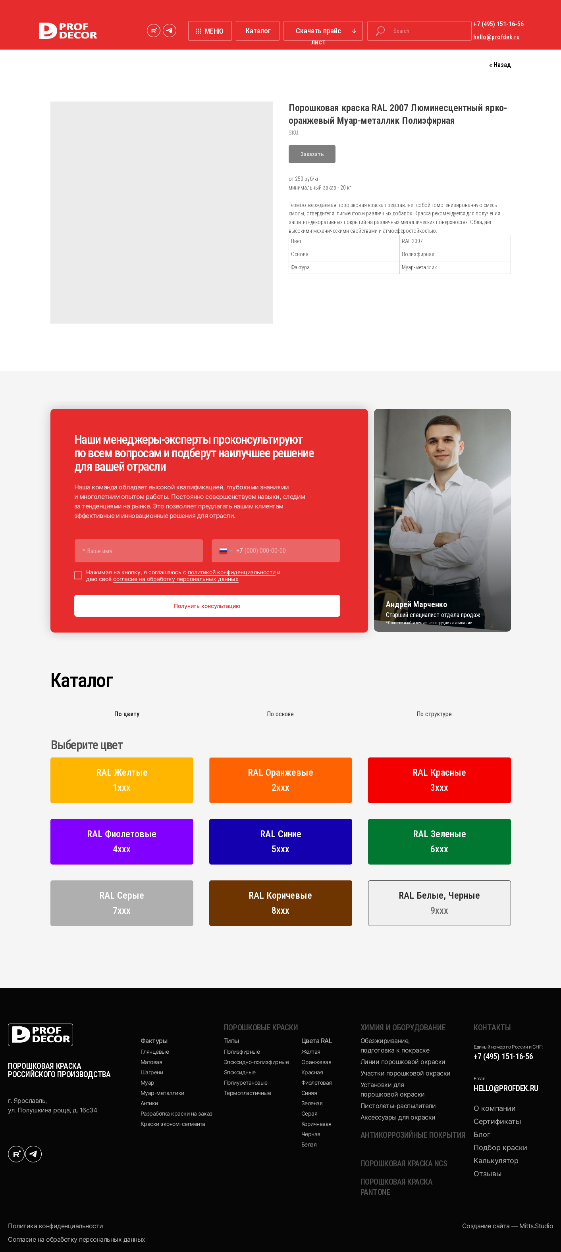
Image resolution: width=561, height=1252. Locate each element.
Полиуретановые (246, 1082)
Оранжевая (316, 1061)
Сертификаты (497, 1121)
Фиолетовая (316, 1082)
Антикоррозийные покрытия (413, 1135)
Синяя (309, 1092)
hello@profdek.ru (506, 1088)
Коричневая (316, 1123)
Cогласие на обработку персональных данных (76, 1239)
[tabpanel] (280, 835)
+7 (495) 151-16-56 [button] (498, 24)
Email (479, 1078)
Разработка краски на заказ (176, 1113)
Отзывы (488, 1174)
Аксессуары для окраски (398, 1117)
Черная (310, 1134)
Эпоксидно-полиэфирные (256, 1061)
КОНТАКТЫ (492, 1027)
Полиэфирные (242, 1051)
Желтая (310, 1051)
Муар (147, 1082)
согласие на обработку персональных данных (176, 578)
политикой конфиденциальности (232, 572)
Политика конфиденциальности (55, 1226)
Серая (309, 1113)
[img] (153, 30)
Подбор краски (500, 1147)
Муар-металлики (162, 1092)
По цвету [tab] (126, 714)
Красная (312, 1072)
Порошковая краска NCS (404, 1163)
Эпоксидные (240, 1072)
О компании (495, 1108)
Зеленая (312, 1103)
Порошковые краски (261, 1027)
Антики (149, 1103)
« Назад (500, 65)
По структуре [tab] (434, 714)
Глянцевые (155, 1051)
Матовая (151, 1061)
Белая (309, 1144)
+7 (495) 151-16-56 (503, 1056)
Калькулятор (496, 1160)
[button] (323, 31)
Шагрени (152, 1072)
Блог (482, 1134)
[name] (138, 551)
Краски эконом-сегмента (173, 1123)
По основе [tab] (280, 714)
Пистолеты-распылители (398, 1106)
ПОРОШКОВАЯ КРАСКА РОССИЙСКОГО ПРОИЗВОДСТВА (59, 1070)
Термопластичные (247, 1092)
